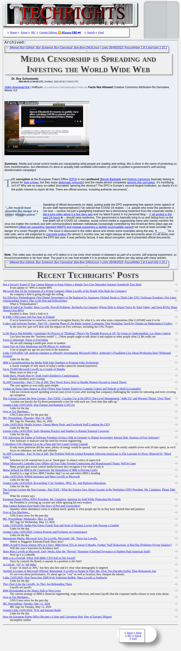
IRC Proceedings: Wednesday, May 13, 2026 (28, 519)
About (24, 32)
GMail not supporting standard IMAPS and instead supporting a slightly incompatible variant (75, 227)
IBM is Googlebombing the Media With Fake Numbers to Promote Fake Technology (51, 363)
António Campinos (138, 180)
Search (91, 32)
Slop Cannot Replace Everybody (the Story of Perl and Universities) (41, 506)
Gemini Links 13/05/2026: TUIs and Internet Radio (32, 611)
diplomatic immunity (71, 183)
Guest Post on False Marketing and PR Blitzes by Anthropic (37, 347)
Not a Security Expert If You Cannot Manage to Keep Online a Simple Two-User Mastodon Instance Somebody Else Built (72, 285)
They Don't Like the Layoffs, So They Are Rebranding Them (37, 584)
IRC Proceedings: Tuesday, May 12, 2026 (26, 604)
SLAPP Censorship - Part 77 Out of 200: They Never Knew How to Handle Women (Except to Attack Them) (64, 383)
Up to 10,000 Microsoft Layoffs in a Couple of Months (34, 370)
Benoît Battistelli (111, 180)
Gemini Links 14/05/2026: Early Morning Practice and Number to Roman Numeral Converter (56, 431)
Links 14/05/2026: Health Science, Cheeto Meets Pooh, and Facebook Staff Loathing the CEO (56, 425)
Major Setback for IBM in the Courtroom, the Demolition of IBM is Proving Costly (50, 470)
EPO (73, 180)
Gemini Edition (48, 32)
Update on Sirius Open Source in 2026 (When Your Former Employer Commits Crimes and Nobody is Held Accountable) (72, 389)
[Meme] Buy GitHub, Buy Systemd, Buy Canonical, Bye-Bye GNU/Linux (54, 48)
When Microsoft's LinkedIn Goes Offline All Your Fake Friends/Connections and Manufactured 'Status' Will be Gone (69, 464)
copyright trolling (56, 235)
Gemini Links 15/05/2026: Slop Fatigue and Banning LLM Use (39, 405)
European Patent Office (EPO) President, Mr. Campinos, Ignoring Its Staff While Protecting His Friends (62, 500)
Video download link (17, 88)
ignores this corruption (141, 183)
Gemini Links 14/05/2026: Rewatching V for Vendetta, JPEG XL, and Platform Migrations (54, 483)
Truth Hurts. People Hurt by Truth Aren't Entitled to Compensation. (41, 376)
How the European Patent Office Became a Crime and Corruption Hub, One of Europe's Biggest (57, 617)
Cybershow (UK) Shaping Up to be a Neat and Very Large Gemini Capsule (45, 444)
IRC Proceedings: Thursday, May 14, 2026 (27, 418)
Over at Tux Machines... (16, 412)
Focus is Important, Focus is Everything (25, 340)
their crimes (31, 183)
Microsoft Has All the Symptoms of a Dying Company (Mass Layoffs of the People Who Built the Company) (65, 291)
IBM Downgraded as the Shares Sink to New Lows (32, 591)
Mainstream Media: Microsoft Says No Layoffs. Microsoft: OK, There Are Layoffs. (50, 539)
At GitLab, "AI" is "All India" (20, 565)
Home (13, 32)
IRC (33, 32)
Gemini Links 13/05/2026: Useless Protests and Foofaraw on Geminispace (45, 532)
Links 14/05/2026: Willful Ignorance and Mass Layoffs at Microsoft (41, 477)
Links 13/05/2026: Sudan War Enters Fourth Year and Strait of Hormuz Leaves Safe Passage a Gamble (61, 526)
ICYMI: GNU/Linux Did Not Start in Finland (28, 317)
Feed (101, 32)
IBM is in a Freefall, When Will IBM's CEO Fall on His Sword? (39, 558)
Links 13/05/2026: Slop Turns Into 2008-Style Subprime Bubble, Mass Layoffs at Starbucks (55, 578)
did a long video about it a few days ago (68, 215)
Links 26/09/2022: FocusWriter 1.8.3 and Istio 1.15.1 (134, 48)
